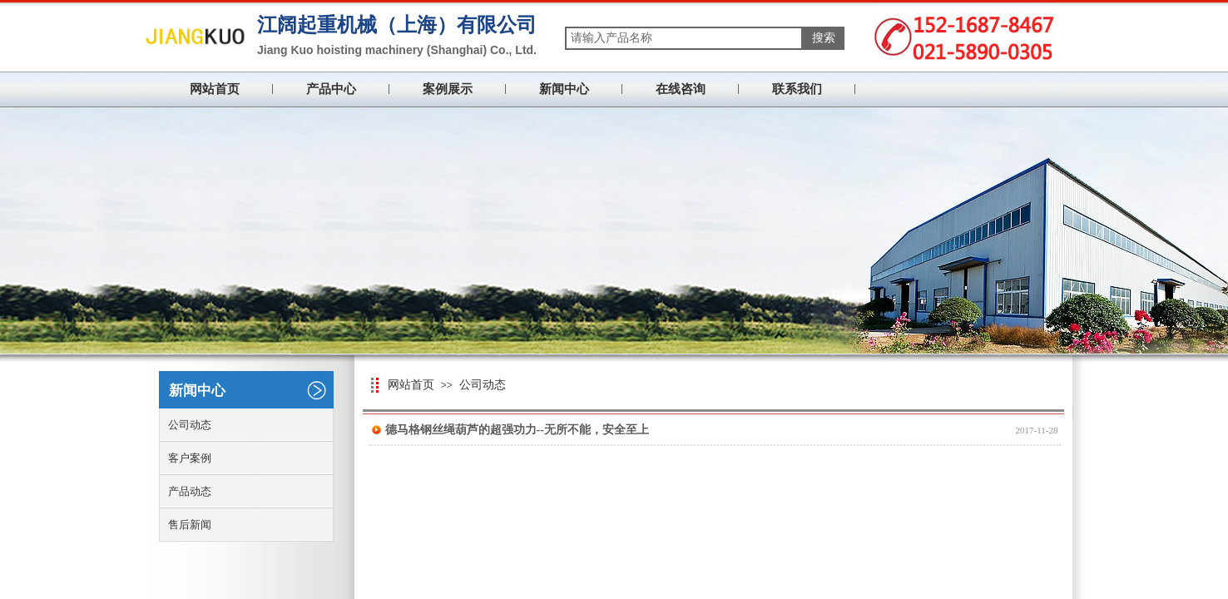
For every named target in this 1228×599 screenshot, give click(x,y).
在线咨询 (681, 89)
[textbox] (684, 38)
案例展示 (448, 89)
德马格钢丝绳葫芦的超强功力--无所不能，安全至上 (517, 429)
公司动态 (482, 385)
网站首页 (215, 89)
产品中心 (331, 89)
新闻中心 (564, 89)
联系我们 (797, 89)
